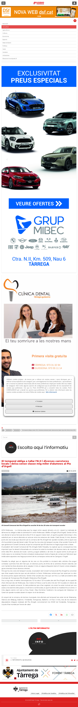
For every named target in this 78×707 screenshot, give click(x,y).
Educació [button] (5, 23)
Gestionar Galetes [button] (39, 411)
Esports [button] (5, 39)
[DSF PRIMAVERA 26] (39, 12)
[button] (75, 21)
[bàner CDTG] (39, 341)
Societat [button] (5, 52)
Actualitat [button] (6, 27)
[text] (37, 437)
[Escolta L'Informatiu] (39, 448)
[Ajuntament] (20, 673)
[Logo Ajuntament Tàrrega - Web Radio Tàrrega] (20, 689)
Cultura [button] (5, 33)
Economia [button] (6, 36)
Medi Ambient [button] (7, 43)
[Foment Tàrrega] (58, 673)
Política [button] (5, 46)
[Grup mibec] (39, 168)
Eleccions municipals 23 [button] (10, 58)
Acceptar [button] (38, 401)
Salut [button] (4, 49)
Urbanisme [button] (6, 55)
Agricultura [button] (6, 30)
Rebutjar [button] (39, 406)
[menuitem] (35, 693)
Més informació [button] (51, 392)
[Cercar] (74, 437)
